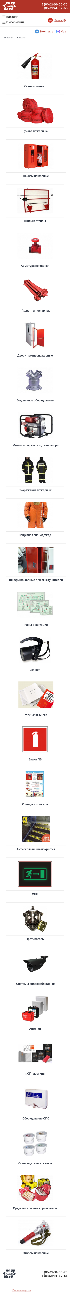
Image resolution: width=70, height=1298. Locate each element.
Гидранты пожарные (36, 293)
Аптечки (35, 1011)
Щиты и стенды (35, 203)
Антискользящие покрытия (36, 832)
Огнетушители (34, 69)
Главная (8, 37)
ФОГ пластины (35, 1056)
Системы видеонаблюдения (36, 966)
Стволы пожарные (36, 1236)
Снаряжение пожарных (35, 473)
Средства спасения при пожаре (35, 1191)
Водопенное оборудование (35, 383)
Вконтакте (44, 31)
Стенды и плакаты (35, 787)
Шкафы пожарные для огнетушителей (36, 562)
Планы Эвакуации (35, 607)
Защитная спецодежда (35, 517)
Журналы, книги (36, 697)
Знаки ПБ (35, 742)
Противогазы (35, 921)
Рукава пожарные (35, 114)
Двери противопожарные (35, 338)
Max (61, 31)
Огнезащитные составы (35, 1146)
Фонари (35, 652)
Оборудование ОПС (36, 1101)
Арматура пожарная (35, 248)
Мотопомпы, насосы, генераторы (36, 428)
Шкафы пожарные (36, 158)
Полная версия (21, 1290)
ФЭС (35, 876)
